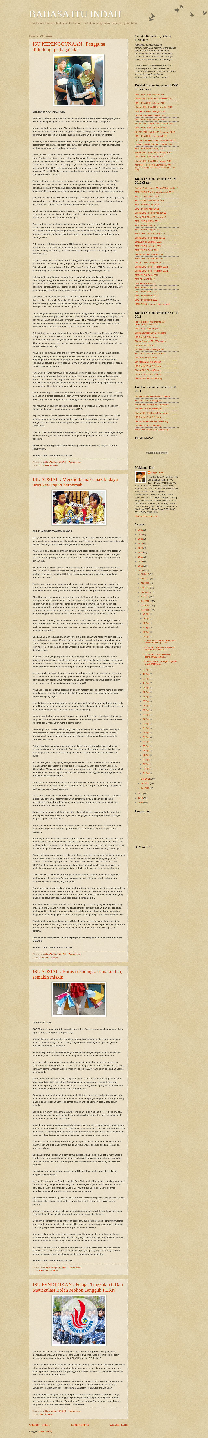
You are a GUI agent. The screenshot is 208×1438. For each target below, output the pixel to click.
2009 (140, 802)
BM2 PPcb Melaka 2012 (146, 300)
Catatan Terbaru (39, 1424)
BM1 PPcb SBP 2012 (145, 279)
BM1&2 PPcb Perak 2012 (147, 250)
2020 (140, 539)
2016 (140, 552)
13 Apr (146, 719)
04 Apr (146, 759)
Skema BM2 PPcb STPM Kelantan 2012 (153, 107)
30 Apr (146, 614)
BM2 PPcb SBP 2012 (145, 283)
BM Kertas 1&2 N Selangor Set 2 (150, 353)
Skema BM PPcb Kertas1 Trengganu (152, 404)
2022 (140, 534)
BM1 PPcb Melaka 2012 (146, 296)
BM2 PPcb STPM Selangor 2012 (150, 119)
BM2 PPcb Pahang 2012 (146, 229)
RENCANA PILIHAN (48, 465)
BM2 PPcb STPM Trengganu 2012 (151, 136)
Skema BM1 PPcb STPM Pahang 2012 (153, 152)
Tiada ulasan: (75, 462)
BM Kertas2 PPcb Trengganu (148, 409)
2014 (140, 561)
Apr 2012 (145, 610)
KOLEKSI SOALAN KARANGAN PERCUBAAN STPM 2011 (150, 323)
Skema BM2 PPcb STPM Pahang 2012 (153, 161)
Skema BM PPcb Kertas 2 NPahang (151, 429)
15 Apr (146, 710)
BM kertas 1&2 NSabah (146, 357)
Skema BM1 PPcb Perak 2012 (149, 254)
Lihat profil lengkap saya (146, 516)
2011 (140, 793)
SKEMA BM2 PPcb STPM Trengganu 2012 (155, 140)
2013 (140, 566)
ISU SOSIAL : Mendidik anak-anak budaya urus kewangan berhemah (75, 482)
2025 (140, 530)
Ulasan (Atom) (45, 1431)
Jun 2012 (145, 601)
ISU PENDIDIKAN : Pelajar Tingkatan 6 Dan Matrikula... (160, 662)
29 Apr (146, 618)
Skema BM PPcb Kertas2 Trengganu (152, 413)
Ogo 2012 (145, 592)
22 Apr (146, 678)
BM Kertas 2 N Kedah (145, 345)
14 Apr (146, 714)
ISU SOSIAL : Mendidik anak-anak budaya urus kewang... (159, 648)
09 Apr (146, 737)
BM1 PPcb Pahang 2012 (146, 225)
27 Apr (146, 627)
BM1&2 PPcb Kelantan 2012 (148, 246)
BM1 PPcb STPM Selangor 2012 (150, 111)
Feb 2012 (145, 783)
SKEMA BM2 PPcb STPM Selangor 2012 (154, 123)
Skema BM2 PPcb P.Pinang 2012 (150, 217)
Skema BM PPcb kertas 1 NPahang (151, 421)
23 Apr (146, 674)
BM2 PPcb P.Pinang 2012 (147, 209)
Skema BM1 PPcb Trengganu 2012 (151, 267)
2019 (140, 543)
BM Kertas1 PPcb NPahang (148, 366)
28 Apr (146, 623)
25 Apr (146, 636)
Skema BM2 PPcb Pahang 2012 (150, 238)
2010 (140, 798)
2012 (140, 570)
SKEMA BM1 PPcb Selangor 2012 (151, 115)
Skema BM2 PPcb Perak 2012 (149, 258)
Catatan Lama (119, 1424)
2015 (140, 557)
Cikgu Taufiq (157, 472)
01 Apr (146, 773)
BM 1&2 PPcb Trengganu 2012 (149, 262)
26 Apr (146, 632)
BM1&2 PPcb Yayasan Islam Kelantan (152, 304)
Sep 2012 (145, 587)
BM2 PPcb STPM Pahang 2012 (149, 156)
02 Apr (146, 768)
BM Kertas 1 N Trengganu (147, 328)
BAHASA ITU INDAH (75, 14)
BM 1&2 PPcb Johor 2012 (147, 196)
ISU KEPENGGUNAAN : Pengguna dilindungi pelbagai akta (69, 46)
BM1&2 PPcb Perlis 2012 (146, 275)
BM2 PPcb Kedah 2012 (146, 291)
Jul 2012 (145, 596)
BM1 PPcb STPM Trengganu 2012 (151, 128)
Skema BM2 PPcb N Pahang (148, 378)
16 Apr (146, 705)
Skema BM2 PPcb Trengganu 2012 (151, 271)
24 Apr (146, 669)
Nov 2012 (145, 579)
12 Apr (146, 723)
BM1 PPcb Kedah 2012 (146, 287)
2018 (140, 548)
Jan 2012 (145, 788)
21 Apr (146, 683)
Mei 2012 (145, 606)
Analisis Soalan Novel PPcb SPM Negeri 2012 (156, 188)
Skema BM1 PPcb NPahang (148, 370)
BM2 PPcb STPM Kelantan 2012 (150, 103)
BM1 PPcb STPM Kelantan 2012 (150, 94)
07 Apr (146, 746)
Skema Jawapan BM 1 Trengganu (150, 333)
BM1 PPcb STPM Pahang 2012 (149, 148)
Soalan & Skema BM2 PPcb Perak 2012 (153, 144)
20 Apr (146, 687)
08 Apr (146, 741)
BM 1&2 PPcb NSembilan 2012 (149, 200)
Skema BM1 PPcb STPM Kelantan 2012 (153, 99)
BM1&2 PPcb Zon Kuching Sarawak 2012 (154, 192)
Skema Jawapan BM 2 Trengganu (150, 341)
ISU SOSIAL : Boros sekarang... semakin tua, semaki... (157, 655)
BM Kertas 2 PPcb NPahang (148, 425)
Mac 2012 (145, 779)
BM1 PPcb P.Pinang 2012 (147, 204)
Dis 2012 (145, 574)
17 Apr (146, 701)
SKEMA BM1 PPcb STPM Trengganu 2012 (155, 132)
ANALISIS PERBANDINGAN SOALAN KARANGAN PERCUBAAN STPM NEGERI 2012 (155, 167)
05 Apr (146, 755)
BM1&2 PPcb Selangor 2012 (148, 242)
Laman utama (80, 1424)
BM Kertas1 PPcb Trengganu (148, 400)
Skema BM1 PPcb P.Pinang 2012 (150, 213)
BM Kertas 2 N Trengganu (147, 337)
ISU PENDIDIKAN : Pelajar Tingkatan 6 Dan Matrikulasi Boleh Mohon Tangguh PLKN (78, 1287)
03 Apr (146, 764)
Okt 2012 (145, 583)
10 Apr (146, 732)
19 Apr (146, 692)
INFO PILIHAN (46, 1414)
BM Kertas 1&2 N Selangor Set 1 (150, 349)
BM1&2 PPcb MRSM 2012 (147, 221)
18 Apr (146, 696)
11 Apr (146, 728)
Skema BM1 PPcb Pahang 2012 (150, 233)
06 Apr (146, 750)
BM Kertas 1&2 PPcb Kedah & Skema (152, 396)
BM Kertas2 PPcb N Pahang (148, 374)
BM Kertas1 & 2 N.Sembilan (148, 362)
